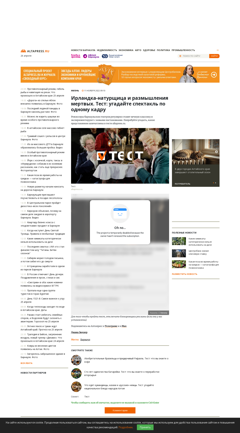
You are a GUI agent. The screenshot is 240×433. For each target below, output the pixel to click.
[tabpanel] (196, 164)
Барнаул (85, 339)
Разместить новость (184, 274)
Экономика (126, 50)
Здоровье (149, 50)
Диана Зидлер (79, 332)
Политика (163, 50)
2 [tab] (216, 183)
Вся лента (26, 363)
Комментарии (120, 410)
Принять (145, 427)
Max (124, 326)
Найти (214, 55)
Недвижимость (107, 50)
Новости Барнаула (83, 50)
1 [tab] (213, 183)
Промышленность (183, 50)
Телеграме (111, 326)
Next (216, 151)
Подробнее (125, 427)
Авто (138, 50)
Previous (175, 151)
